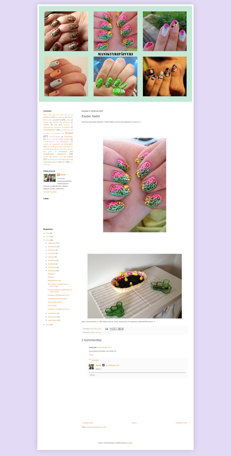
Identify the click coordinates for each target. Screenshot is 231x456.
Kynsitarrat (65, 141)
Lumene (49, 146)
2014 (48, 233)
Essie (56, 117)
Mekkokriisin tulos (54, 281)
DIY (69, 115)
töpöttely (67, 159)
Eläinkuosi (47, 117)
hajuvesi (55, 122)
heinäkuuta (52, 260)
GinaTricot (49, 120)
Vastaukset (95, 360)
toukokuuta (52, 267)
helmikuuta (52, 317)
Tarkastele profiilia (50, 192)
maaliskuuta (52, 313)
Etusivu (134, 423)
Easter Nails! (52, 306)
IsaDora (67, 127)
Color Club (60, 115)
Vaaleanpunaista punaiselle (57, 299)
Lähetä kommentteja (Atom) (96, 427)
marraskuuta (52, 247)
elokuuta (51, 257)
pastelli (50, 151)
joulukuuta (52, 243)
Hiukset (46, 125)
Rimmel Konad (57, 157)
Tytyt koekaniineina (55, 302)
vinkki (45, 162)
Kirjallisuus (46, 133)
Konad (92, 332)
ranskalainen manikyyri (54, 154)
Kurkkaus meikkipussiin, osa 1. (59, 309)
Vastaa (91, 355)
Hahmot (45, 122)
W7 (63, 162)
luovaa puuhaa (59, 146)
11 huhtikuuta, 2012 (113, 365)
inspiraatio (46, 127)
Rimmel (45, 157)
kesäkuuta (52, 264)
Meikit (52, 149)
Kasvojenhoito (65, 130)
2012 (48, 240)
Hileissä (50, 277)
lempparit (46, 144)
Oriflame (64, 149)
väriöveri (98, 332)
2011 (48, 325)
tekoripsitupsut (51, 159)
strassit (70, 156)
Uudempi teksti (87, 423)
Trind (60, 159)
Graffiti (68, 120)
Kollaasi (57, 133)
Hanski (98, 365)
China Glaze (47, 115)
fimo (62, 117)
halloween (66, 122)
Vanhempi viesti (181, 423)
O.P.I (58, 149)
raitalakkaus (63, 152)
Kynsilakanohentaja (49, 141)
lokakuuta (52, 250)
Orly (71, 149)
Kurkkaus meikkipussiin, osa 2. (59, 295)
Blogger (129, 443)
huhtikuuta (52, 271)
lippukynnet (56, 144)
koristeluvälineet (55, 137)
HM (55, 125)
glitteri (58, 120)
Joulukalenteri (49, 130)
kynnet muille (63, 139)
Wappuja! (51, 274)
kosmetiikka (68, 137)
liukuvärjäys (68, 144)
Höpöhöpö (66, 125)
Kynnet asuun (50, 139)
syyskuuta (52, 253)
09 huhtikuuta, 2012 (104, 347)
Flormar (70, 117)
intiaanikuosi (57, 127)
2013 (48, 237)
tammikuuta (52, 320)
